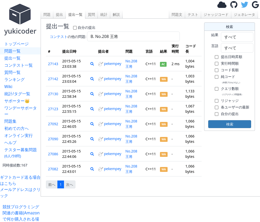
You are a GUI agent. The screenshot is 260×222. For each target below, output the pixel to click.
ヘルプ (10, 142)
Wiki (8, 86)
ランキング (14, 79)
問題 (47, 14)
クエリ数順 (232, 91)
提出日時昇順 (231, 56)
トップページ (16, 44)
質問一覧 (12, 72)
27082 (53, 168)
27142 (53, 78)
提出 (59, 14)
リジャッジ (230, 100)
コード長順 (230, 69)
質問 (91, 14)
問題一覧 (12, 51)
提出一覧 (12, 58)
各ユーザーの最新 (235, 107)
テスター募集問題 (20, 152)
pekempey (109, 63)
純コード (231, 79)
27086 (53, 153)
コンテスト (59, 36)
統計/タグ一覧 (17, 93)
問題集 (10, 121)
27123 (53, 108)
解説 (116, 14)
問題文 (177, 14)
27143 (53, 63)
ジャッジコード (216, 14)
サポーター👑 (17, 101)
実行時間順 (230, 63)
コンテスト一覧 (18, 65)
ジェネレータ (244, 14)
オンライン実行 (18, 135)
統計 (103, 14)
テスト (193, 14)
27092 (53, 123)
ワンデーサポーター (20, 111)
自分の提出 (86, 27)
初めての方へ (16, 128)
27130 (53, 93)
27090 (53, 138)
